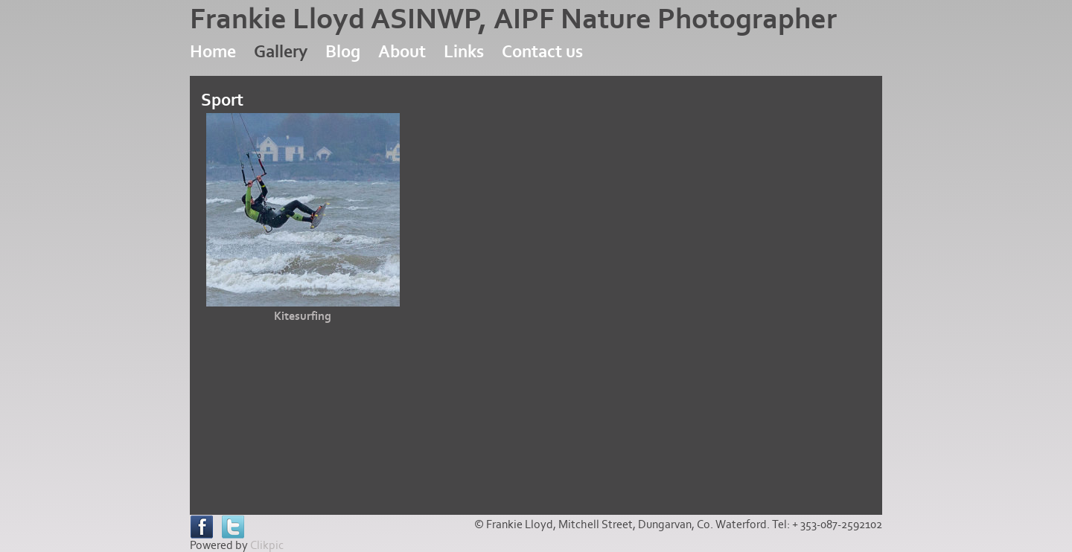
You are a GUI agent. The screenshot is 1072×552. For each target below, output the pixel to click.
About (402, 52)
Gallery (280, 52)
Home (213, 52)
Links (464, 52)
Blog (342, 52)
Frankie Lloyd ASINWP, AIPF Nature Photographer (513, 19)
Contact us (542, 52)
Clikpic (267, 545)
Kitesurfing (302, 316)
